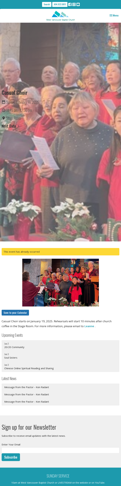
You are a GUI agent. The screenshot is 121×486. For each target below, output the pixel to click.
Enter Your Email (11, 444)
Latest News (9, 378)
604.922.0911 (60, 4)
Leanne (89, 326)
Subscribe (10, 457)
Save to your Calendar (15, 312)
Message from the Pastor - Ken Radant (26, 387)
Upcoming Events (12, 335)
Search (47, 4)
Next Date (11, 126)
